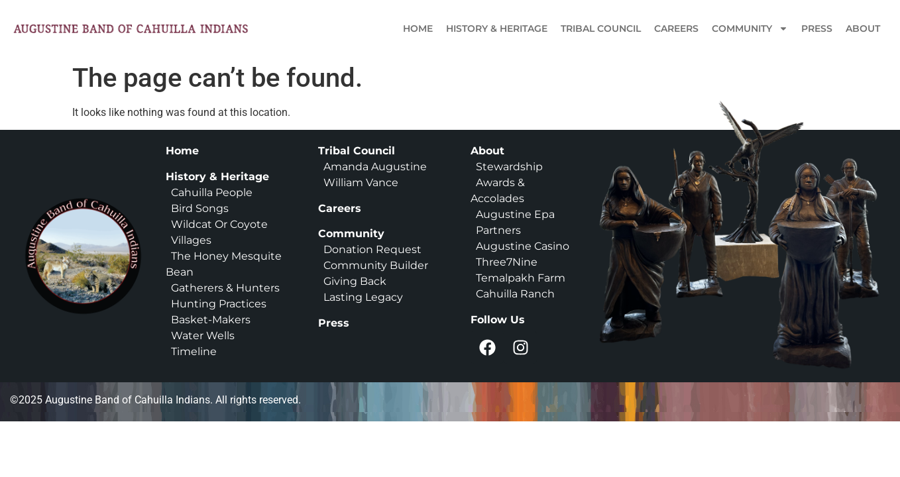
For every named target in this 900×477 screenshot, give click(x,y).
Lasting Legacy (363, 297)
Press (816, 28)
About (863, 28)
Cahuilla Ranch (515, 294)
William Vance (360, 182)
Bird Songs (200, 208)
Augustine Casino (522, 246)
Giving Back (354, 281)
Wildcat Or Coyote (218, 224)
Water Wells (203, 335)
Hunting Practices (218, 303)
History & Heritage (496, 28)
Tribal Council (601, 28)
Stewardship (509, 166)
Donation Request (372, 249)
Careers (676, 28)
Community (750, 28)
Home (418, 28)
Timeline (191, 351)
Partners (498, 230)
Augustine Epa (515, 214)
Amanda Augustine (374, 166)
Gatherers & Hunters (225, 288)
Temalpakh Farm (520, 278)
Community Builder (375, 265)
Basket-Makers (211, 319)
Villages (191, 240)
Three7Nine (506, 262)
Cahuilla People (212, 192)
